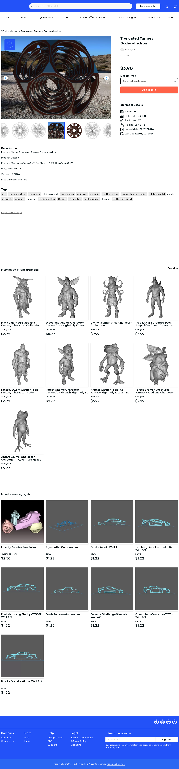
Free (23, 17)
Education (154, 17)
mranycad (130, 49)
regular (19, 199)
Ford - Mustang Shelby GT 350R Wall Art (21, 616)
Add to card (149, 89)
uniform (81, 194)
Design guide (55, 737)
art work (7, 199)
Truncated (75, 199)
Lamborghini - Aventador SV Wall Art (153, 549)
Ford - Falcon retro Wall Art (64, 614)
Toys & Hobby (45, 17)
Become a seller (148, 6)
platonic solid (157, 194)
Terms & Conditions (82, 737)
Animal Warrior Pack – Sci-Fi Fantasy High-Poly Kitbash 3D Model (110, 391)
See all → (173, 268)
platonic (94, 194)
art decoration (47, 199)
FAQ (50, 741)
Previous (5, 78)
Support (52, 744)
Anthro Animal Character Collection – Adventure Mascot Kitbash (22, 458)
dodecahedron (17, 194)
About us (6, 737)
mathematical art (122, 199)
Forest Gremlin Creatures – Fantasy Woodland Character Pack (154, 391)
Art (66, 17)
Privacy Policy (78, 741)
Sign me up (166, 740)
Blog (27, 737)
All (7, 17)
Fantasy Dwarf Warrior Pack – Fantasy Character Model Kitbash (20, 391)
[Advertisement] (85, 240)
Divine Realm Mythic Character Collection (111, 324)
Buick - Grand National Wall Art (21, 681)
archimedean (92, 199)
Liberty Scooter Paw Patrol (19, 547)
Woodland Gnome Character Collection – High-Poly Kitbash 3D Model (66, 324)
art (3, 194)
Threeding (12, 6)
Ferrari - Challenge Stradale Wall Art (109, 616)
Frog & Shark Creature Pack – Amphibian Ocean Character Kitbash (154, 324)
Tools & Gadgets (127, 17)
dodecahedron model (134, 194)
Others (62, 199)
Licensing (76, 744)
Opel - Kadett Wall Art (105, 547)
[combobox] (149, 81)
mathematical (110, 194)
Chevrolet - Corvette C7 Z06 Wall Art (154, 616)
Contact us (7, 741)
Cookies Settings (116, 764)
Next (106, 78)
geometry (34, 194)
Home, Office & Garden (93, 17)
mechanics (67, 194)
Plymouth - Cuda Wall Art (63, 547)
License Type (128, 75)
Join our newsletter (118, 733)
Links (27, 741)
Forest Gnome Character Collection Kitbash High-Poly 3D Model (67, 391)
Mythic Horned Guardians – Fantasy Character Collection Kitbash (20, 324)
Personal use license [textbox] (134, 81)
